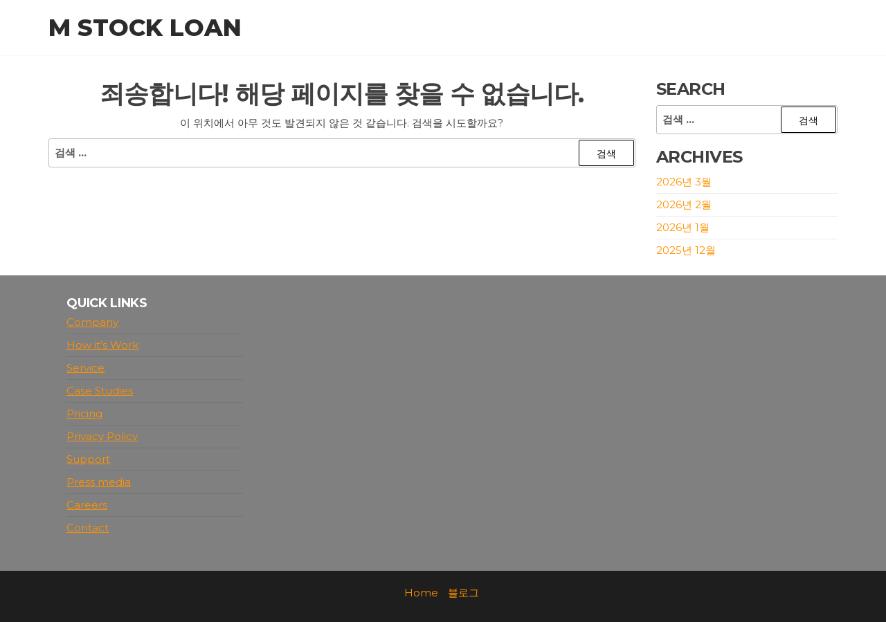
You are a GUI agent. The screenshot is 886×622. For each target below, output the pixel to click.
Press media (98, 481)
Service (85, 367)
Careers (86, 504)
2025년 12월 (686, 250)
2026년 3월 (684, 181)
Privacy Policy (102, 436)
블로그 (463, 592)
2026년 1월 (682, 227)
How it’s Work (102, 344)
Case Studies (99, 390)
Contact (87, 527)
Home (421, 592)
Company (92, 322)
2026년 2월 (684, 204)
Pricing (84, 413)
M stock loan (145, 27)
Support (88, 459)
